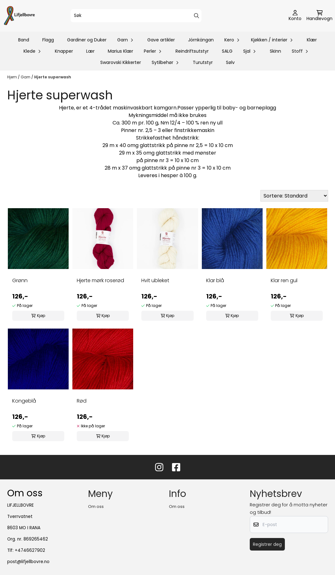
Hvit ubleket (155, 280)
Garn (26, 77)
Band (23, 40)
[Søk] (136, 15)
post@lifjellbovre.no (28, 562)
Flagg (48, 40)
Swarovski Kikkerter (120, 62)
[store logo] (19, 16)
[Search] (196, 15)
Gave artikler (161, 40)
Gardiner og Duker (87, 40)
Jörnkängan (201, 40)
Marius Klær (120, 51)
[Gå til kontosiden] (295, 16)
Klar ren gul (284, 280)
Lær (90, 51)
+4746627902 (30, 550)
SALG (227, 51)
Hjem (12, 77)
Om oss (96, 506)
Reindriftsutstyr (192, 51)
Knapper (64, 51)
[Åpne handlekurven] (319, 16)
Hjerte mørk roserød (100, 280)
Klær (312, 40)
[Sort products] (294, 196)
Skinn (275, 51)
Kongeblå (24, 400)
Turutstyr (203, 62)
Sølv (230, 62)
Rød (81, 400)
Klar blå (215, 280)
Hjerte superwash (52, 77)
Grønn (20, 280)
